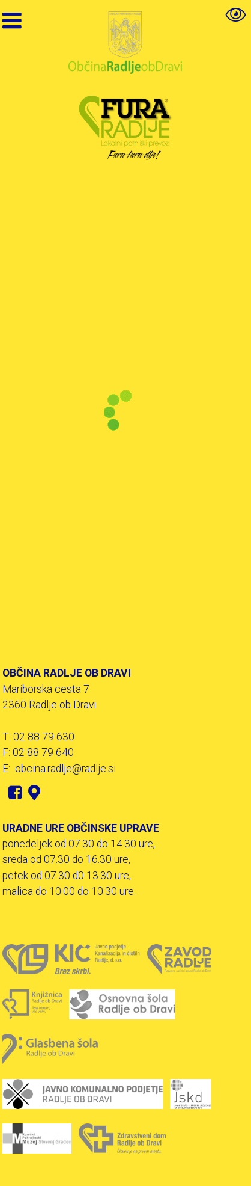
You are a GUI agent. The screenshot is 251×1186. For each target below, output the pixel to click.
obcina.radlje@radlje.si (65, 769)
